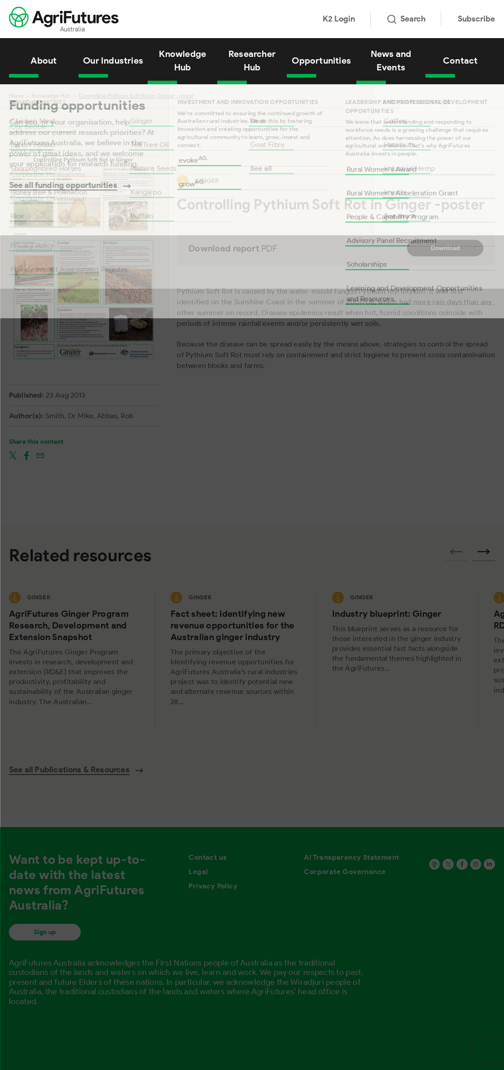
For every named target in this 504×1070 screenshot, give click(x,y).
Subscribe (476, 19)
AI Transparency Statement (351, 857)
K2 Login (339, 19)
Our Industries (113, 60)
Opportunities (321, 60)
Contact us (207, 857)
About (44, 60)
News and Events (391, 60)
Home (16, 95)
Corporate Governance (345, 871)
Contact (460, 60)
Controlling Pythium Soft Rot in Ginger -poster (136, 95)
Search (406, 19)
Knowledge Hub (182, 60)
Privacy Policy (212, 886)
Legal (198, 871)
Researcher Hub (252, 60)
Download (445, 248)
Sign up (45, 932)
